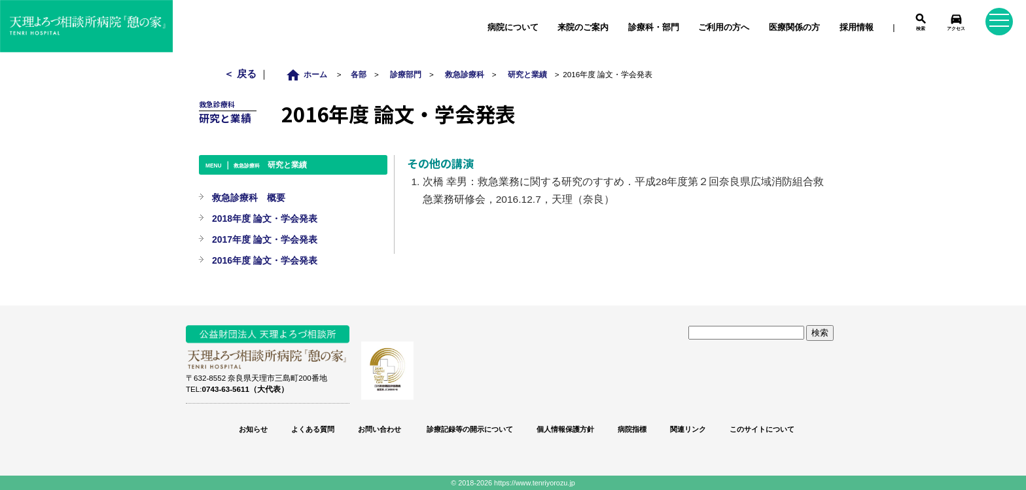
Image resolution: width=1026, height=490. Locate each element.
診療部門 (405, 74)
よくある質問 (312, 429)
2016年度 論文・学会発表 (264, 260)
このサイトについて (762, 429)
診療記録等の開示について (469, 429)
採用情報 (857, 27)
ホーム (309, 74)
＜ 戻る (241, 73)
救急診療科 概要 (248, 197)
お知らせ (253, 429)
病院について (513, 27)
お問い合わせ (379, 429)
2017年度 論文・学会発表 (264, 239)
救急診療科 (464, 74)
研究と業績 (527, 74)
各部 (358, 74)
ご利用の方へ (723, 27)
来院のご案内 (583, 27)
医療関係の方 (794, 27)
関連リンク (688, 429)
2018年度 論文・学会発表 (264, 218)
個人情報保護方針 (565, 429)
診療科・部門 (653, 27)
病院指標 (632, 429)
